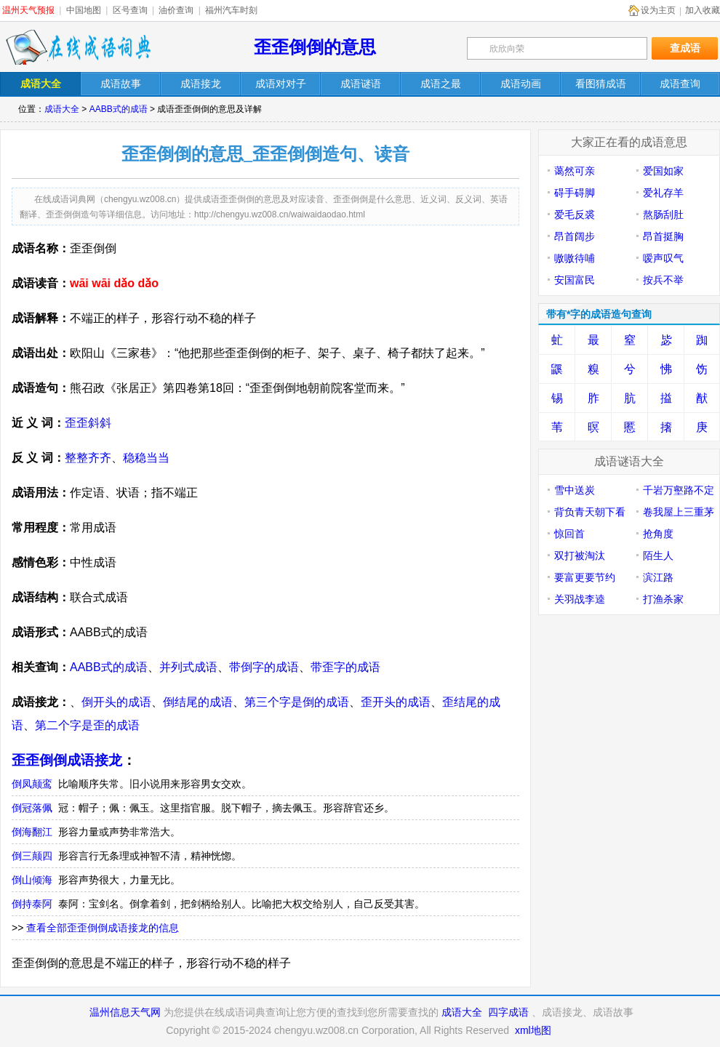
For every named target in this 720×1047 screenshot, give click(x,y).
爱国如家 (663, 171)
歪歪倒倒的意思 (315, 47)
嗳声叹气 (663, 258)
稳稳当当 (146, 458)
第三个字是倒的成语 (296, 702)
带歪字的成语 (345, 667)
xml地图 (533, 1030)
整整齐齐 (88, 458)
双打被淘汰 (579, 555)
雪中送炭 (574, 490)
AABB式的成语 (118, 109)
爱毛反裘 (574, 214)
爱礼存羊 (663, 192)
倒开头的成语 (116, 702)
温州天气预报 (28, 10)
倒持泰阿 (32, 904)
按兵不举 (663, 280)
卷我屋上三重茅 (678, 512)
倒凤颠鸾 (32, 784)
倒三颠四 (32, 856)
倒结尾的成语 (198, 702)
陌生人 (658, 555)
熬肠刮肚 (663, 214)
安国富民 (574, 280)
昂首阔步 (574, 236)
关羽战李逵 (579, 599)
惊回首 (569, 533)
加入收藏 (702, 10)
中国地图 (83, 10)
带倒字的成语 (264, 667)
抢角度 (658, 533)
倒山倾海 (32, 880)
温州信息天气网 (125, 1012)
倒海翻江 (32, 832)
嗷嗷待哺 (574, 258)
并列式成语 (188, 667)
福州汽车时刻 (231, 10)
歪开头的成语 (396, 702)
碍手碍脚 (574, 192)
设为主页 (658, 10)
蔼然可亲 (574, 171)
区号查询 (130, 10)
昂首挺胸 (663, 236)
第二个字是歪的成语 (87, 725)
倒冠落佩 (32, 808)
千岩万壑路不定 (678, 490)
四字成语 (508, 1012)
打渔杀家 (663, 599)
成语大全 (61, 109)
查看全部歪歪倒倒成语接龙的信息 (102, 928)
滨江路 (658, 577)
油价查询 (176, 10)
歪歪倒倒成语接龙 (67, 760)
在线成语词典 (78, 47)
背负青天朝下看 (589, 512)
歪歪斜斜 (88, 423)
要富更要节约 (584, 577)
